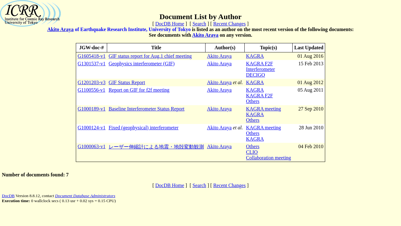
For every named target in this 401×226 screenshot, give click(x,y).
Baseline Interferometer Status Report (147, 108)
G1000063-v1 (92, 146)
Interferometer (260, 69)
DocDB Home (169, 23)
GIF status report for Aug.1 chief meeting (150, 56)
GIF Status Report (127, 82)
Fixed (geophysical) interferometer (144, 127)
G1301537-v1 (92, 63)
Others (252, 101)
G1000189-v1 (92, 108)
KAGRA (255, 56)
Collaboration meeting (268, 157)
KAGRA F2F (259, 63)
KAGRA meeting (263, 108)
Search (199, 23)
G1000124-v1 (92, 127)
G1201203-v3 (92, 82)
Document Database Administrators (85, 195)
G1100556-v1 (91, 90)
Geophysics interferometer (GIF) (142, 63)
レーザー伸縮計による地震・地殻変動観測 (156, 146)
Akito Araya (60, 29)
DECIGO (255, 75)
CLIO (252, 152)
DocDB (8, 195)
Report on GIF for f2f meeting (139, 90)
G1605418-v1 (92, 56)
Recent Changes (229, 23)
